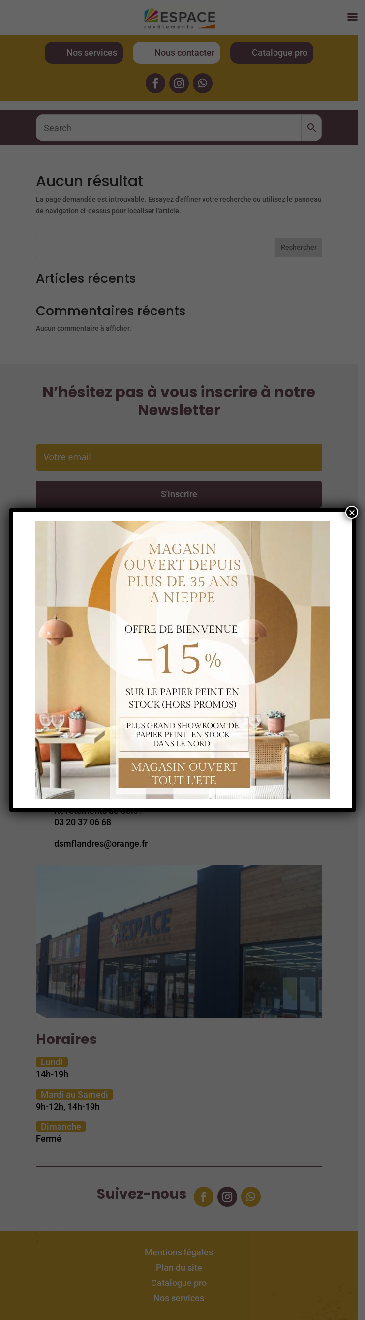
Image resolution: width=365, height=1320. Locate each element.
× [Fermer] (351, 512)
